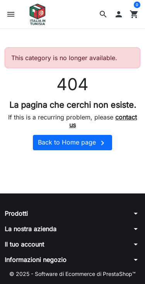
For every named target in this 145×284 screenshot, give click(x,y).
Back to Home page (72, 143)
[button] (103, 14)
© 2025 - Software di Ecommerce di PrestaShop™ (72, 274)
